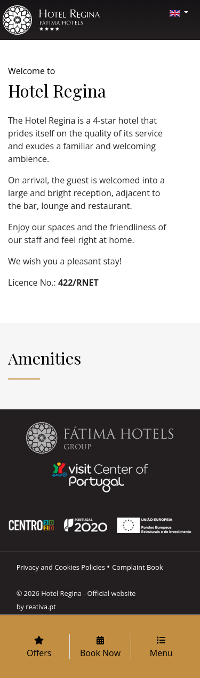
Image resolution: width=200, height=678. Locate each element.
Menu (161, 647)
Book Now (100, 647)
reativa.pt (41, 606)
